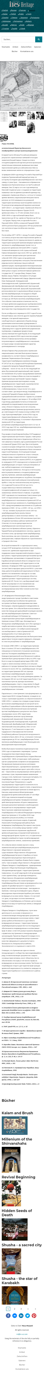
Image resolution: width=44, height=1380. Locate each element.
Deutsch (32, 10)
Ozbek (22, 29)
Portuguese (35, 18)
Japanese (24, 18)
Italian (5, 14)
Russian (14, 10)
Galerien (37, 47)
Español (5, 18)
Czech (29, 14)
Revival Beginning (18, 1177)
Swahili (14, 29)
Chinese (14, 18)
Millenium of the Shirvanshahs (17, 1141)
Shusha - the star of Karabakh (19, 1281)
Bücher (15, 51)
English (5, 10)
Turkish (13, 14)
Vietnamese (18, 21)
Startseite (6, 47)
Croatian (6, 29)
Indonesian (7, 21)
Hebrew (14, 25)
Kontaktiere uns (26, 51)
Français (23, 10)
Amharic (29, 21)
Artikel (15, 47)
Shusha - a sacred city (22, 1245)
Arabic (21, 14)
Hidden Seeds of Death (17, 1213)
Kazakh (5, 25)
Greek (22, 25)
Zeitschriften (26, 47)
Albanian (31, 25)
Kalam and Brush (17, 1113)
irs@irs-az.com (22, 1334)
